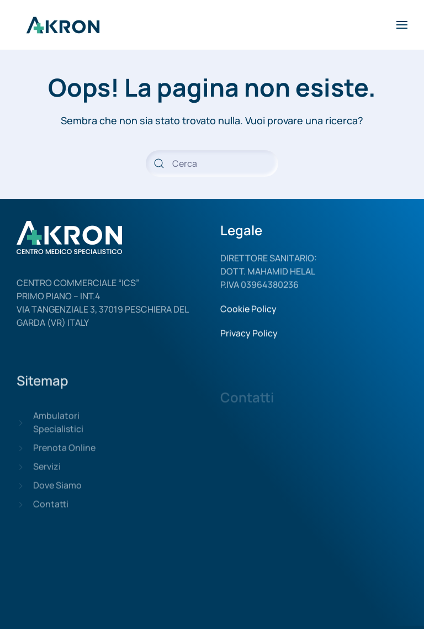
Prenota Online (64, 455)
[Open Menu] (401, 25)
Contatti (50, 511)
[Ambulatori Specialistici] (21, 430)
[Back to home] (65, 25)
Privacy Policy (249, 337)
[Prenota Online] (21, 455)
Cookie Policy (248, 313)
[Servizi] (21, 474)
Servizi (47, 474)
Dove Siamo (57, 493)
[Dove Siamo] (21, 493)
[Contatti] (21, 511)
